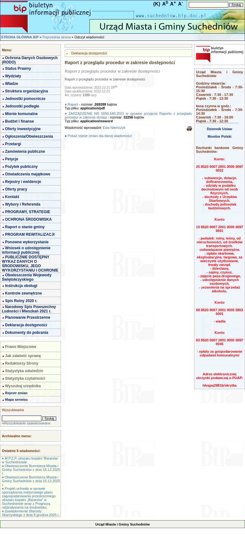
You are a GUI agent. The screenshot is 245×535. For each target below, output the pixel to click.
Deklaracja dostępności (26, 325)
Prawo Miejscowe (20, 347)
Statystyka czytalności (25, 378)
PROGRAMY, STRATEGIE (27, 212)
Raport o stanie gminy (25, 227)
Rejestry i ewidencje (23, 181)
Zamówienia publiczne (25, 151)
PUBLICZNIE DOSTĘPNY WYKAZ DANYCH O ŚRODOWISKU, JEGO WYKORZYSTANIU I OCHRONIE (30, 264)
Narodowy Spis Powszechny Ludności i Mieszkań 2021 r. (29, 309)
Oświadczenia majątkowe (27, 174)
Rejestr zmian (16, 393)
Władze (11, 83)
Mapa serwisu (16, 399)
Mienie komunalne (21, 114)
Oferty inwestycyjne (23, 129)
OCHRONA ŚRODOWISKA (28, 219)
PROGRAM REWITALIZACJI (30, 234)
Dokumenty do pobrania (26, 332)
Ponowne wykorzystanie (27, 242)
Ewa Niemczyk (114, 128)
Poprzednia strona (56, 37)
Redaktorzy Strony (21, 363)
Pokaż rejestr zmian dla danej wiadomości (100, 136)
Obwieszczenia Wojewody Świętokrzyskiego (27, 277)
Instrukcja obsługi (21, 286)
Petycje (11, 159)
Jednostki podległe (22, 106)
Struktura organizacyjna (26, 91)
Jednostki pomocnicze (25, 99)
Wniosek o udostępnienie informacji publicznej (26, 250)
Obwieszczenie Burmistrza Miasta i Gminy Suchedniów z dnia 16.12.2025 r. (31, 469)
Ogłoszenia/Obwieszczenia (29, 136)
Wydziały (13, 76)
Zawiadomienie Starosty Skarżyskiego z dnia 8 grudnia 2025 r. (30, 513)
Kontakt (12, 197)
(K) (156, 4)
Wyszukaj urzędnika (23, 386)
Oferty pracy (16, 189)
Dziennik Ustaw (219, 129)
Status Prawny (18, 68)
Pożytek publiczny (21, 166)
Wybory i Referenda (22, 204)
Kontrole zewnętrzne (23, 293)
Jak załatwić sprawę (23, 356)
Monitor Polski (219, 136)
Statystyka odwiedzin (24, 371)
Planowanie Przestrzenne (27, 317)
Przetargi (13, 144)
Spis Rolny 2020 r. (21, 301)
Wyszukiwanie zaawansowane (27, 423)
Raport (73, 104)
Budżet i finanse (19, 121)
